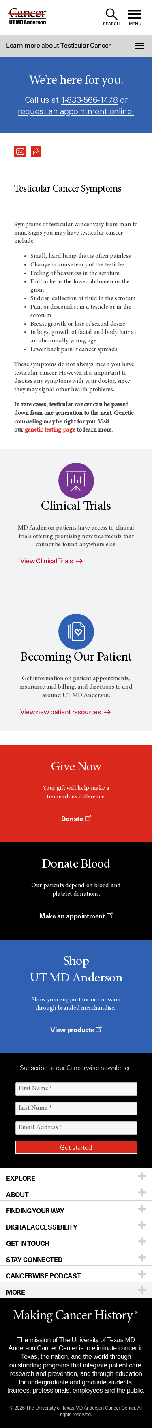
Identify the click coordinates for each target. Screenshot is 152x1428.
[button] (140, 45)
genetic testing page (50, 430)
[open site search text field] (111, 17)
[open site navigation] (135, 17)
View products (75, 1030)
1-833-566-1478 (89, 100)
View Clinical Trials (51, 561)
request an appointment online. (76, 111)
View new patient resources (65, 712)
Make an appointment (76, 916)
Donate (76, 819)
